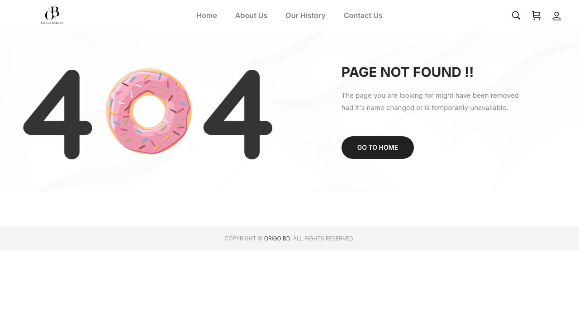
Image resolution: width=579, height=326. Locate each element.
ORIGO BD (277, 238)
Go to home (377, 147)
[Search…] (516, 15)
